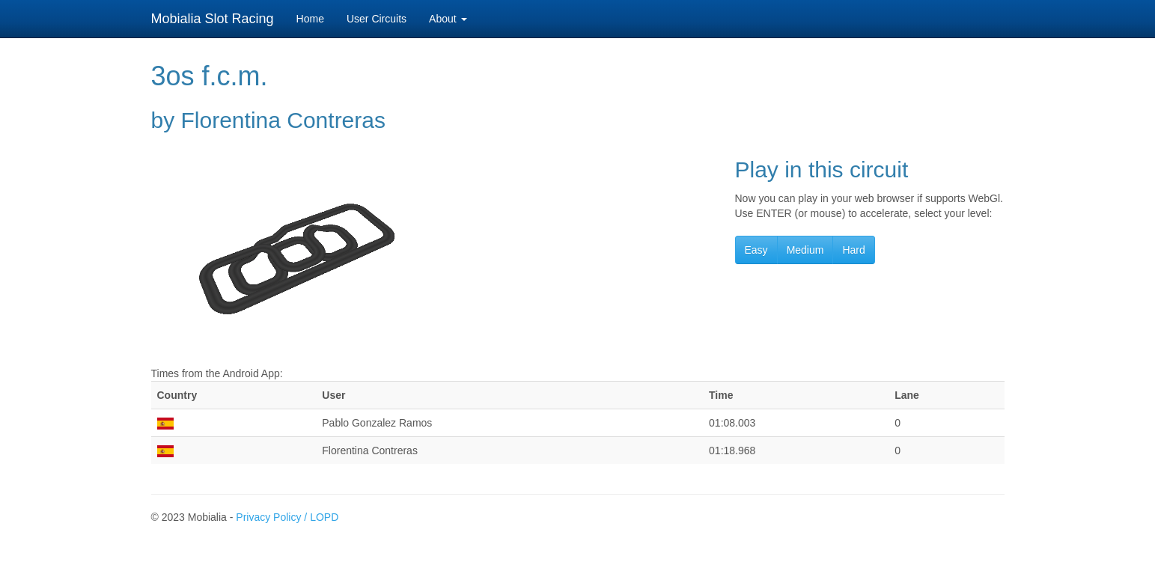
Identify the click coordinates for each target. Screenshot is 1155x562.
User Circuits (376, 19)
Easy (756, 250)
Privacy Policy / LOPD (287, 517)
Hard (853, 250)
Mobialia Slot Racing (212, 18)
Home (310, 19)
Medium (805, 250)
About (447, 19)
